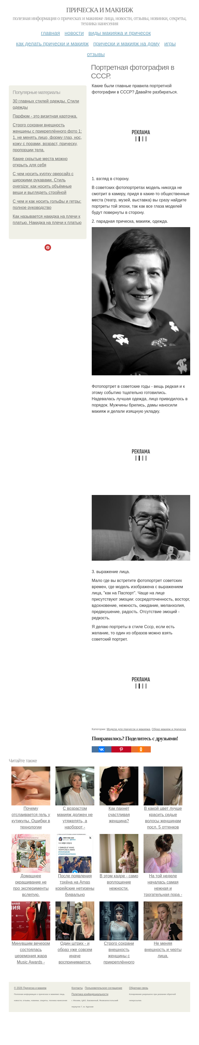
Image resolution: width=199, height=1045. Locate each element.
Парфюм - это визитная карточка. (45, 116)
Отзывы (96, 54)
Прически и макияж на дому (126, 43)
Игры (170, 43)
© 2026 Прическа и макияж (30, 988)
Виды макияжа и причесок (119, 33)
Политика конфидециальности (90, 994)
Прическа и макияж (99, 10)
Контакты (77, 988)
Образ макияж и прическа (169, 729)
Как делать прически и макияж (52, 43)
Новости (74, 33)
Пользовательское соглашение (103, 988)
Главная (50, 33)
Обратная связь (138, 988)
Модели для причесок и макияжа (128, 729)
